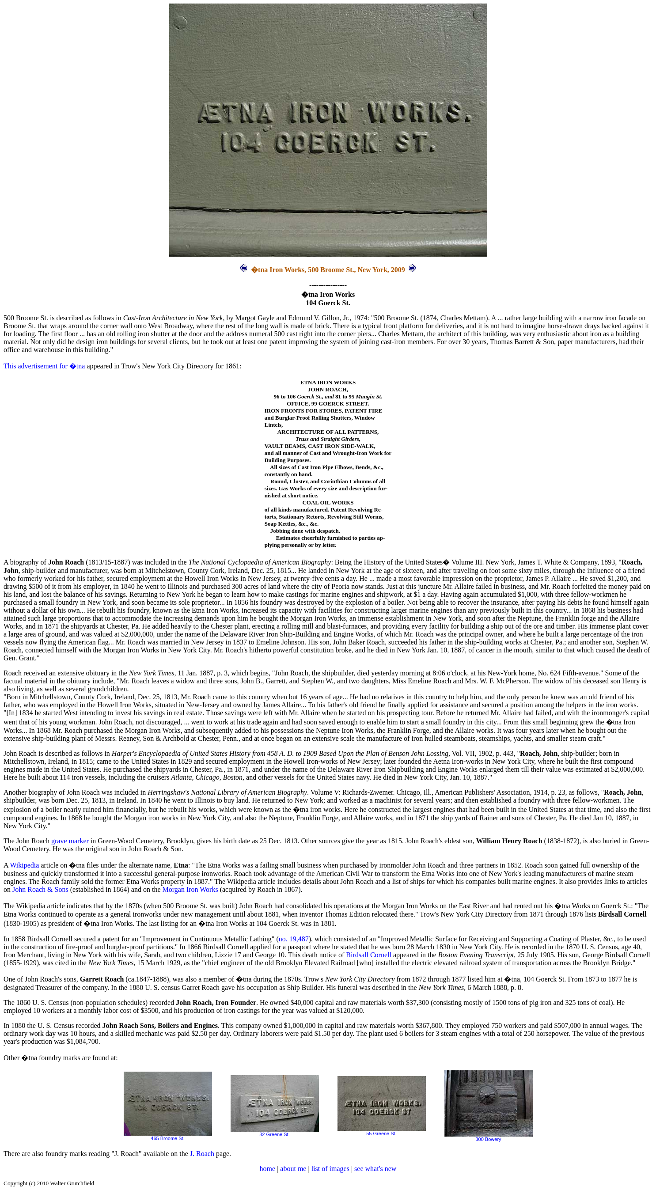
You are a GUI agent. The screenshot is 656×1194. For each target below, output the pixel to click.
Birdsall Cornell (368, 955)
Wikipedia (24, 865)
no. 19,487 (294, 939)
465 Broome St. (168, 1136)
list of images (330, 1168)
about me (293, 1168)
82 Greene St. (275, 1132)
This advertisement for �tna (44, 366)
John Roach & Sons (40, 889)
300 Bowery (488, 1137)
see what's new (375, 1168)
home (268, 1168)
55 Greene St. (381, 1131)
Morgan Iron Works (190, 889)
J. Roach (202, 1153)
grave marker (70, 841)
